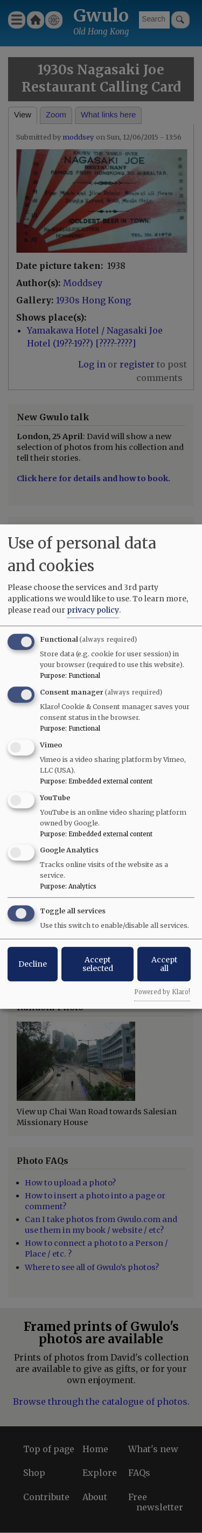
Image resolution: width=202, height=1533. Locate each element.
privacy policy (93, 610)
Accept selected (97, 964)
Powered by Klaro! (162, 992)
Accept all (164, 964)
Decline (32, 964)
